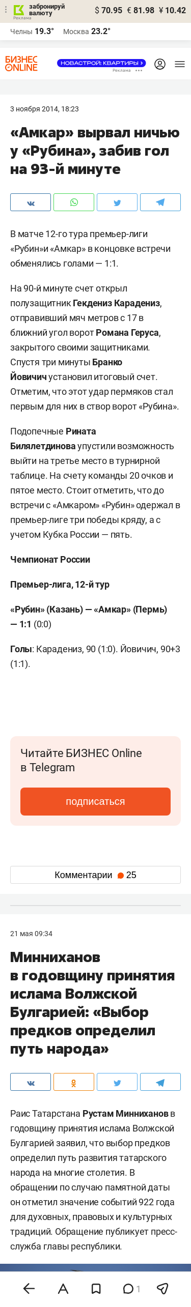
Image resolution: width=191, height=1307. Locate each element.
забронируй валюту (47, 9)
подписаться (95, 801)
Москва (76, 31)
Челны (21, 31)
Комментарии (95, 875)
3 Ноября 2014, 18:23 (44, 109)
